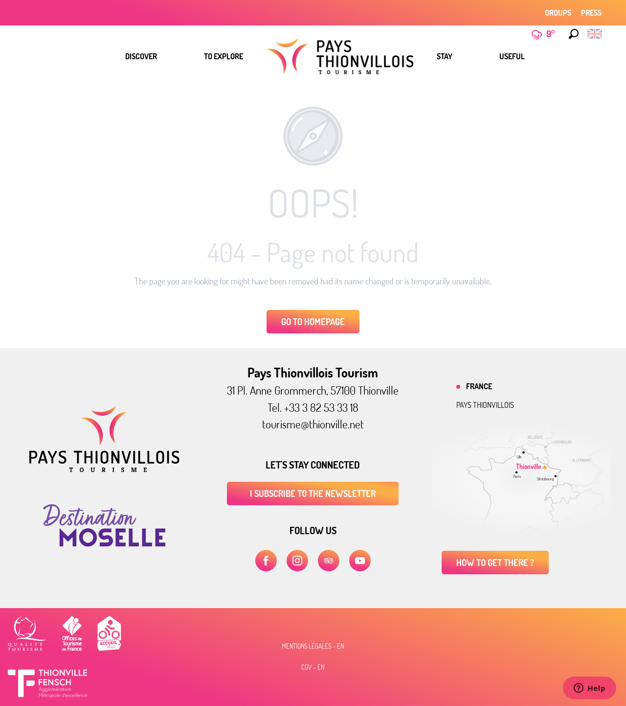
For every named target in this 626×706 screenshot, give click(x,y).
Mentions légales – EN (313, 646)
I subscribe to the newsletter (313, 493)
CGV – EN (312, 667)
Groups (558, 13)
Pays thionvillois (485, 405)
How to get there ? (495, 562)
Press (591, 13)
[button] (573, 34)
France (479, 386)
